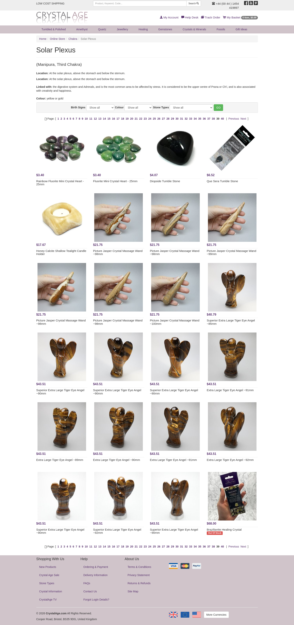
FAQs (86, 583)
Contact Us (90, 591)
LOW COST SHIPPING (50, 3)
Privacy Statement (139, 575)
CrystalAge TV (48, 599)
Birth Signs (78, 107)
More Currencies (216, 614)
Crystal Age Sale (49, 575)
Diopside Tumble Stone (165, 181)
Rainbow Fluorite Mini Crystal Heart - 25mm (60, 182)
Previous (233, 118)
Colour (119, 107)
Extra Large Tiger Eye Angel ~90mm (116, 459)
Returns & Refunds (139, 583)
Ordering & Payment (95, 566)
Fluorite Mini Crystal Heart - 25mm (115, 181)
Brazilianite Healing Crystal (224, 529)
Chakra (72, 38)
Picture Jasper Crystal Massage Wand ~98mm (118, 252)
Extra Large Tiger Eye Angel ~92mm (230, 459)
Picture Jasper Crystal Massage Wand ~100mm (175, 322)
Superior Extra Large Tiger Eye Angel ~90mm (60, 391)
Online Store (57, 38)
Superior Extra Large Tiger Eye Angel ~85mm (231, 322)
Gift (241, 29)
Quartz (102, 29)
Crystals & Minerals (194, 29)
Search (193, 3)
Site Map (133, 591)
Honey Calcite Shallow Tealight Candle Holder (61, 252)
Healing (143, 29)
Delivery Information (95, 575)
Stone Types (161, 107)
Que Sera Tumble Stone (222, 181)
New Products (47, 566)
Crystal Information (50, 591)
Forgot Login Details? (96, 599)
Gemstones (165, 29)
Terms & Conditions (139, 566)
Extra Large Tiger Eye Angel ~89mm (59, 459)
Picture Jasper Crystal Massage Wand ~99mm (231, 252)
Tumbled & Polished (54, 29)
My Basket (240, 17)
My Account (169, 17)
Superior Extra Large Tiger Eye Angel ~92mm (117, 531)
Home (42, 38)
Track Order (210, 17)
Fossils (221, 29)
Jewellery (122, 29)
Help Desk (189, 17)
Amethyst (81, 29)
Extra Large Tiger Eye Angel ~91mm (230, 390)
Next (243, 118)
